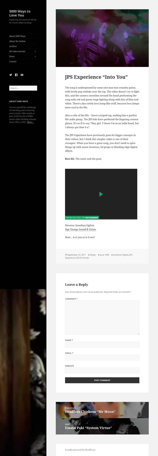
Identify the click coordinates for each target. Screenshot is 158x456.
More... (30, 122)
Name (69, 340)
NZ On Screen (82, 257)
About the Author (17, 41)
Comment (71, 298)
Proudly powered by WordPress (80, 449)
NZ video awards (17, 51)
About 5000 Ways (17, 36)
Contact (12, 61)
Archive (13, 46)
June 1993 (104, 254)
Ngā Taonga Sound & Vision (80, 229)
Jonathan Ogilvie (121, 254)
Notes (12, 56)
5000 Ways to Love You (19, 13)
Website (69, 366)
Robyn (93, 254)
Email (69, 353)
